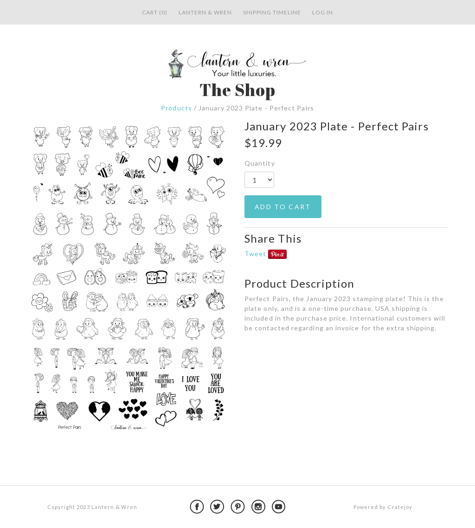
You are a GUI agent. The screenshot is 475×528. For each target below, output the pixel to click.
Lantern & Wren (205, 12)
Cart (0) (154, 12)
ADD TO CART (283, 207)
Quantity (259, 163)
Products (176, 108)
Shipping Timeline (272, 12)
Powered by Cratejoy (382, 507)
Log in (322, 12)
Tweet (255, 254)
